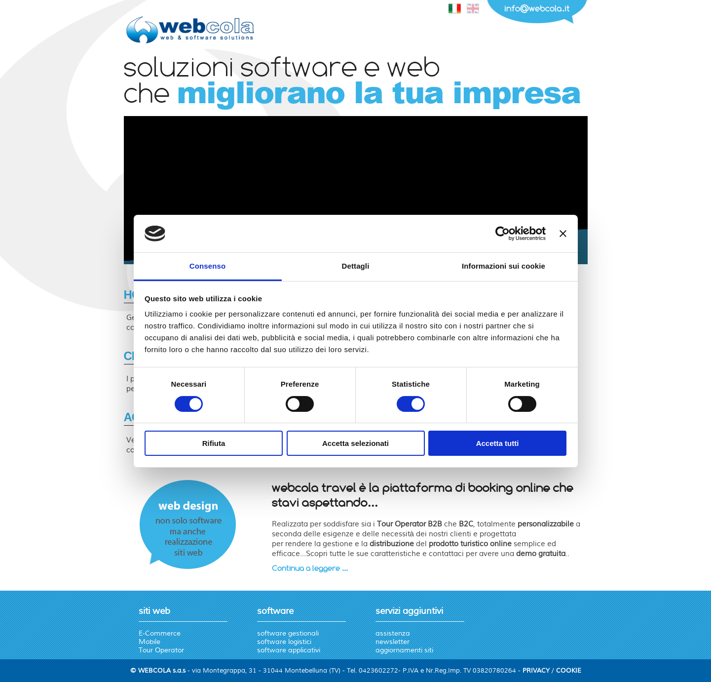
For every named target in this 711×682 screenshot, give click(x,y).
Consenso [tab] (207, 266)
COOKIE (568, 671)
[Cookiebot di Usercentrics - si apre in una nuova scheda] (502, 233)
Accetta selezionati (355, 443)
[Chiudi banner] (563, 233)
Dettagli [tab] (356, 266)
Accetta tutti (497, 443)
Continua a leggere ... (310, 568)
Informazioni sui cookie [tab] (503, 266)
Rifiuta (213, 443)
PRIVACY (536, 671)
